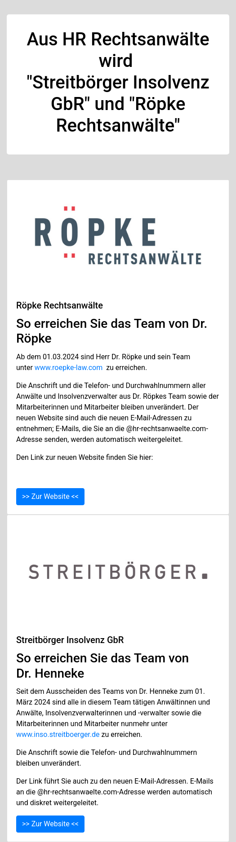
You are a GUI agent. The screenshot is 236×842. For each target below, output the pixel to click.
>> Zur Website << (50, 496)
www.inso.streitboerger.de (58, 734)
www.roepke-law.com (68, 367)
